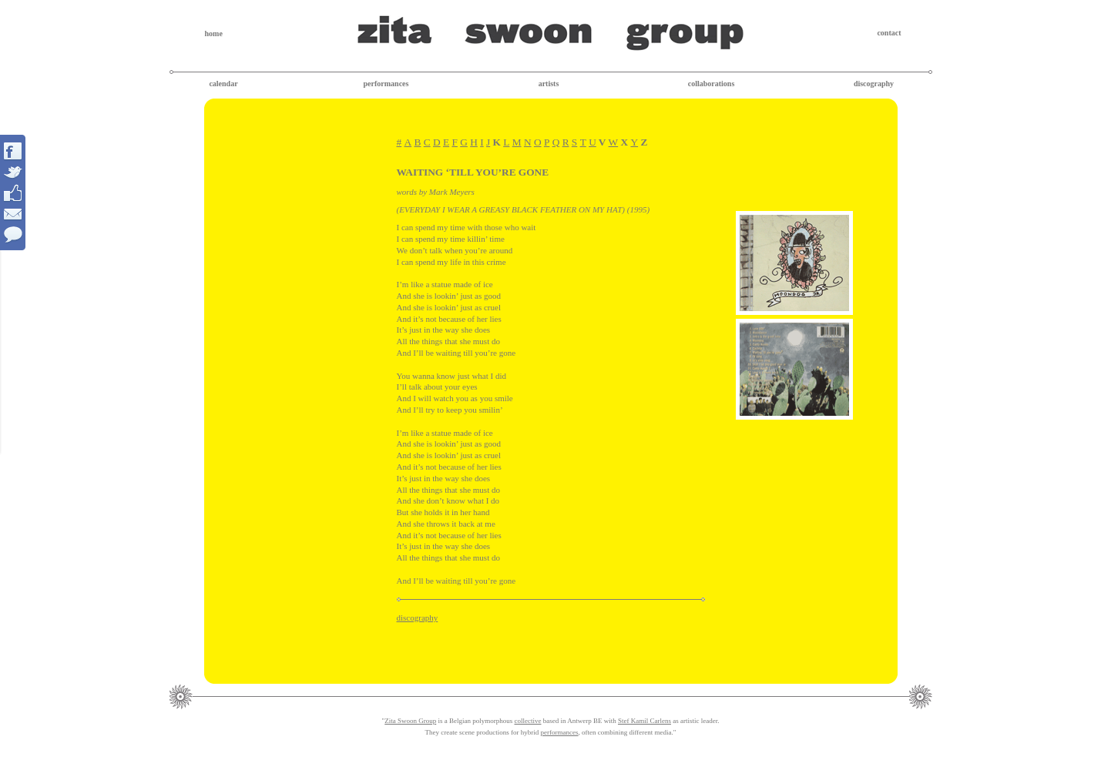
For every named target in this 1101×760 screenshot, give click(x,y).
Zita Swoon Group (410, 721)
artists (549, 83)
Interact (13, 192)
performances (386, 83)
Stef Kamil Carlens (644, 721)
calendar (223, 83)
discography (874, 83)
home (214, 33)
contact (889, 32)
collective (527, 721)
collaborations (711, 83)
